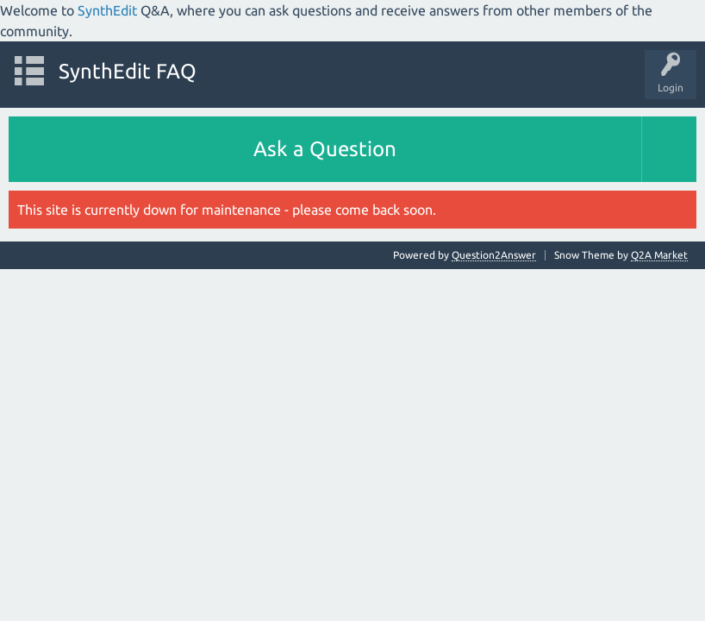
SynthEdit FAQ (128, 71)
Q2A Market (659, 254)
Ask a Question (324, 148)
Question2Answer (494, 254)
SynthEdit (107, 10)
